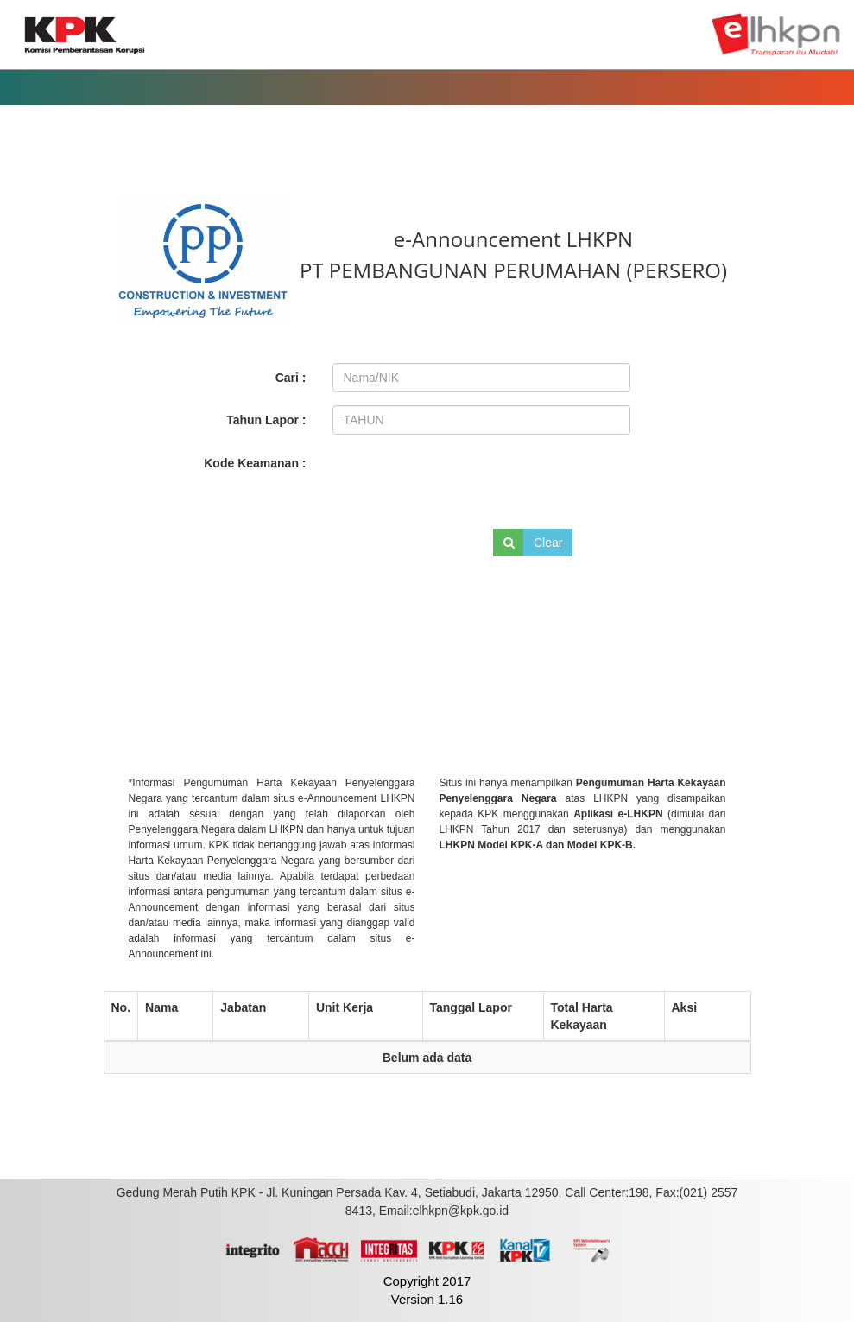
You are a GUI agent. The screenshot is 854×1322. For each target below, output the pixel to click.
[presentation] (449, 478)
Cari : (291, 378)
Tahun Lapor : (266, 420)
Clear (548, 543)
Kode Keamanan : (255, 463)
